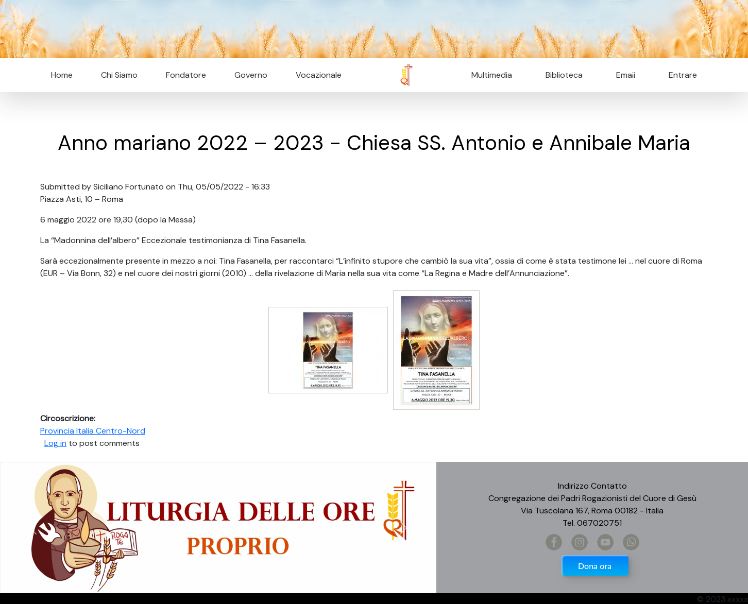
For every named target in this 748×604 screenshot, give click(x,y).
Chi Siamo (119, 75)
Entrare (683, 75)
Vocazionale (319, 75)
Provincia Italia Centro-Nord (92, 430)
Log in (55, 443)
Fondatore (186, 75)
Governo (250, 75)
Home (62, 75)
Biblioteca (564, 75)
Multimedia (491, 75)
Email (622, 75)
